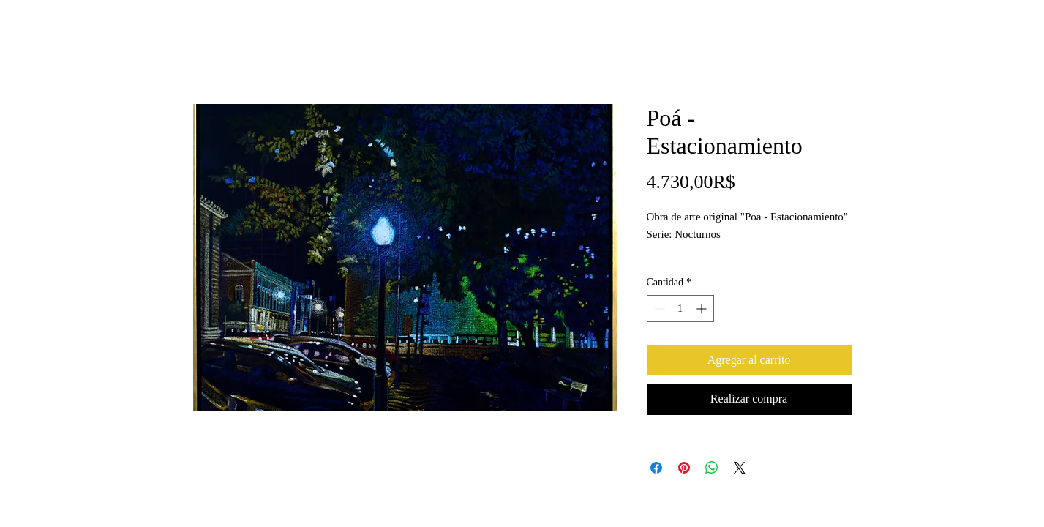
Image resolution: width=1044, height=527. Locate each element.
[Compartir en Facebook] (656, 467)
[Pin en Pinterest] (684, 467)
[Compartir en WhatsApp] (712, 467)
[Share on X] (739, 467)
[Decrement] (658, 308)
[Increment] (703, 308)
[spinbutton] (680, 308)
